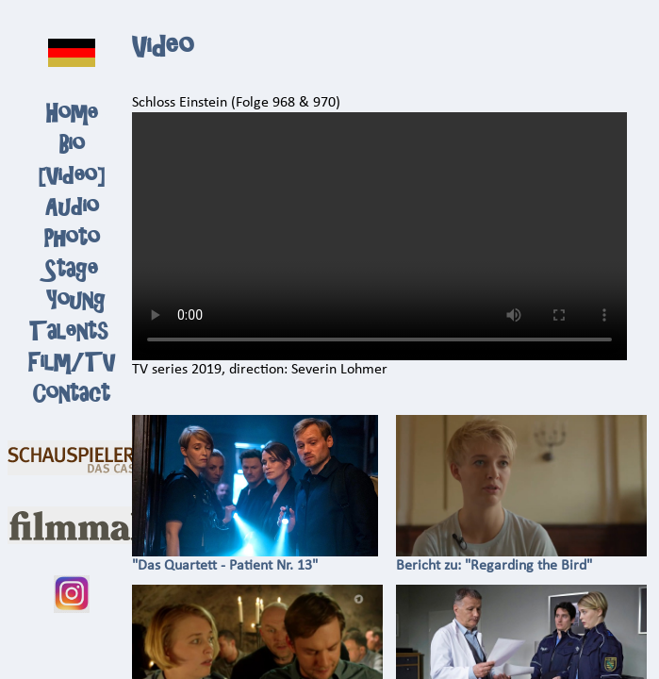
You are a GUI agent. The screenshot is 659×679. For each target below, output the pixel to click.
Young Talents (68, 316)
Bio (72, 144)
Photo (72, 238)
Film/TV (71, 362)
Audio (72, 207)
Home (72, 113)
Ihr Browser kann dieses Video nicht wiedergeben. (379, 236)
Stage (71, 269)
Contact (71, 393)
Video (71, 175)
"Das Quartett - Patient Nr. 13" (255, 559)
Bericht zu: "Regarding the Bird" (522, 559)
